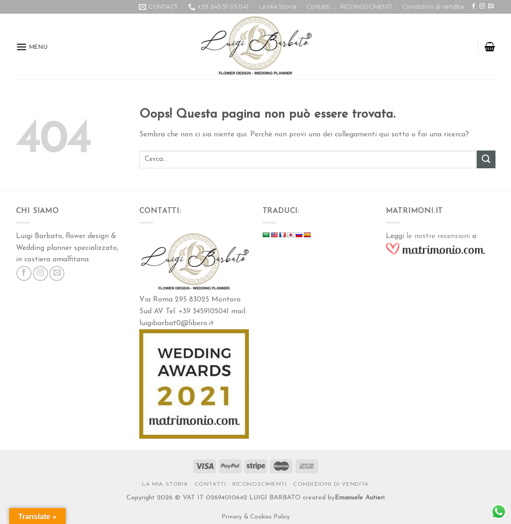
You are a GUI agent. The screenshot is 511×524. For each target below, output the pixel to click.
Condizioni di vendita (433, 6)
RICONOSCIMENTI (366, 6)
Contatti (318, 6)
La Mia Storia (277, 6)
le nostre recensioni (438, 236)
